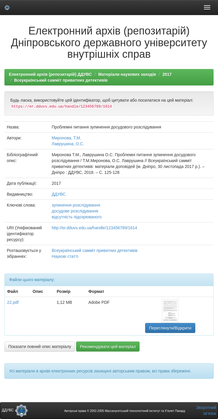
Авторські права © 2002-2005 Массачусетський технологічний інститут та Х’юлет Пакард (124, 411)
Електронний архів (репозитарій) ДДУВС (50, 74)
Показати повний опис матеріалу (39, 346)
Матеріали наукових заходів (127, 74)
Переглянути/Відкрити (170, 328)
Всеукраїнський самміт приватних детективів (61, 80)
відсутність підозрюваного (76, 217)
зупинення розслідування (76, 205)
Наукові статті (65, 256)
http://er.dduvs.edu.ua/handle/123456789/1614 (94, 227)
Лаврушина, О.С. (68, 143)
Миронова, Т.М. (66, 138)
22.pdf (13, 302)
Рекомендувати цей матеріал (108, 346)
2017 (167, 74)
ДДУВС (58, 194)
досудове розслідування (75, 211)
